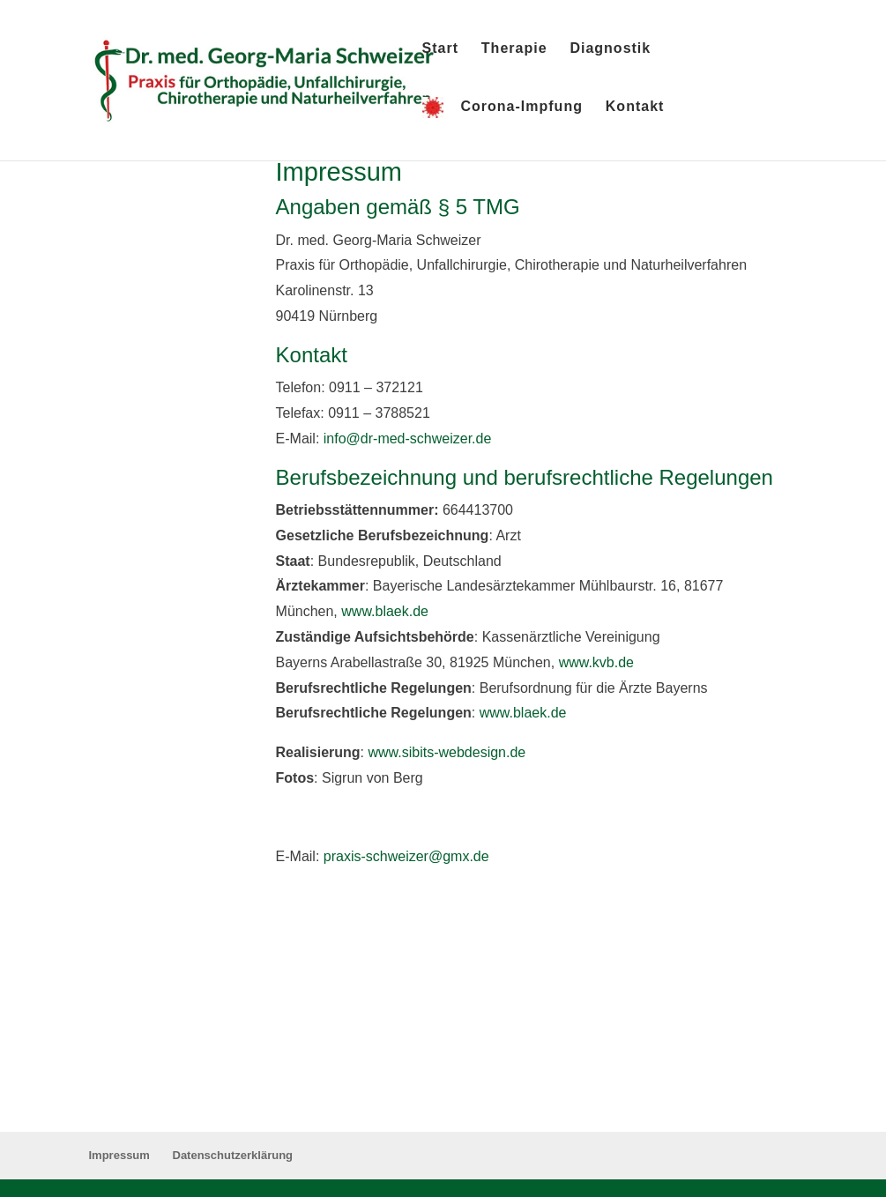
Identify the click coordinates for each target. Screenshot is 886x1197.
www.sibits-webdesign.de (446, 752)
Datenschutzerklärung (233, 1155)
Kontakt (635, 107)
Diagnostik (610, 49)
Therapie (514, 49)
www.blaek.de (384, 611)
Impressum (119, 1155)
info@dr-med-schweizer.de (408, 438)
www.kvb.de (596, 662)
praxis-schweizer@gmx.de (406, 856)
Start (440, 49)
